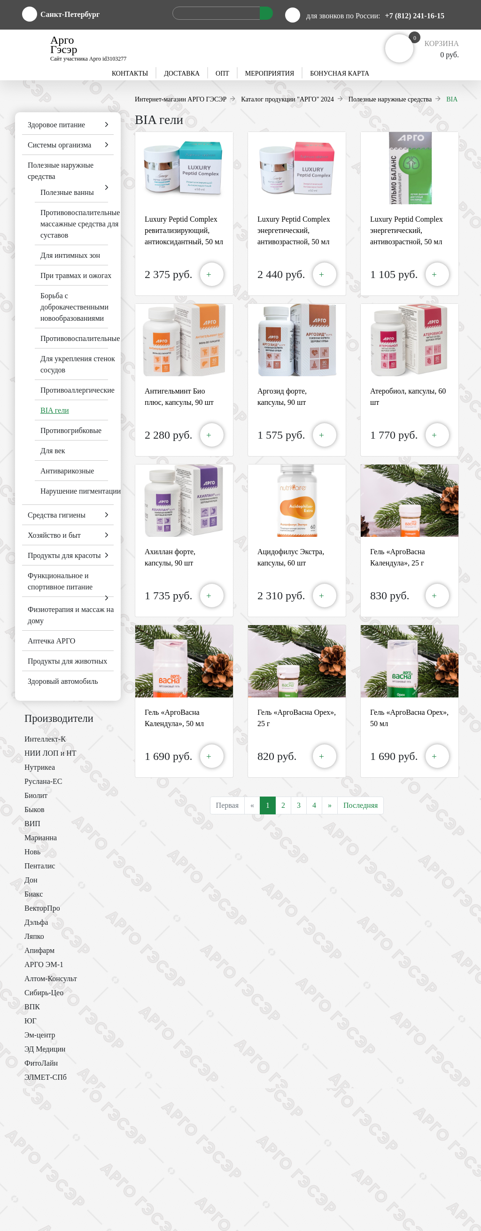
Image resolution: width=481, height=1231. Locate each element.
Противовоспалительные (80, 338)
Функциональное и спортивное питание (60, 581)
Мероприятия (269, 73)
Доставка (182, 73)
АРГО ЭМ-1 (43, 964)
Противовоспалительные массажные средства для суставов (80, 224)
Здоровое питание (56, 125)
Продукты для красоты (64, 555)
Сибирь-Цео (43, 993)
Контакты (130, 73)
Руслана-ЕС (43, 781)
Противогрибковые (70, 430)
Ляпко (34, 936)
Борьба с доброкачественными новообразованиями (74, 307)
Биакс (33, 894)
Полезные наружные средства (60, 170)
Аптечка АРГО (51, 641)
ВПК (32, 1007)
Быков (34, 809)
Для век (52, 451)
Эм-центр (39, 1035)
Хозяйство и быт (54, 535)
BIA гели (54, 410)
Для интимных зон (70, 255)
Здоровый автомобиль (63, 681)
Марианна (40, 838)
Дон (30, 880)
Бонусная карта (339, 73)
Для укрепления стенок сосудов (77, 364)
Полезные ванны (67, 192)
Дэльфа (36, 922)
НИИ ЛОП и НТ (50, 753)
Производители (58, 718)
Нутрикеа (39, 767)
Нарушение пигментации (80, 491)
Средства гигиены (56, 515)
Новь (32, 852)
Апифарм (39, 950)
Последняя (360, 805)
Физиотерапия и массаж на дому (71, 615)
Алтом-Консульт (50, 979)
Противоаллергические (77, 390)
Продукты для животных (67, 661)
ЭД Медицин (44, 1049)
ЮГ (30, 1021)
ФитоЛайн (41, 1063)
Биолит (35, 795)
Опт (222, 73)
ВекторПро (42, 908)
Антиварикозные (67, 471)
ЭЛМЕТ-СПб (45, 1077)
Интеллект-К (45, 739)
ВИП (32, 824)
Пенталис (39, 866)
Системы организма (59, 145)
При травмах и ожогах (75, 275)
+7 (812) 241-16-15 (414, 16)
